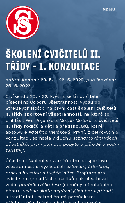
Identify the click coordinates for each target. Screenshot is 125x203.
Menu (109, 10)
